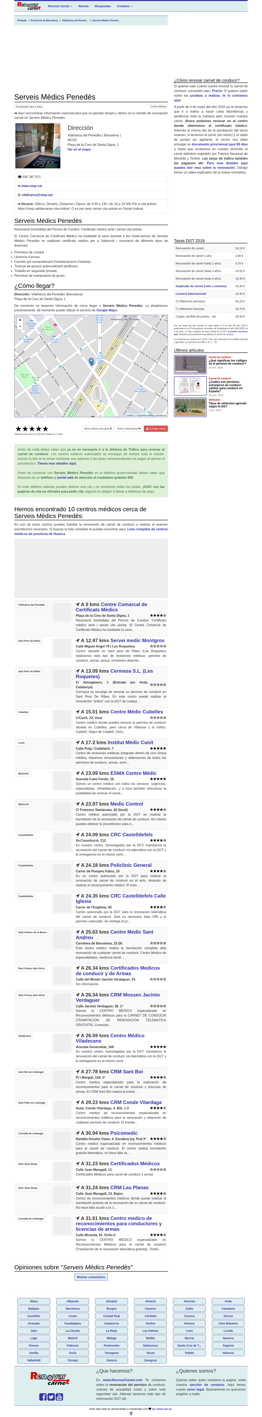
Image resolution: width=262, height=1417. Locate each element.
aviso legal (195, 1389)
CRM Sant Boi (127, 1071)
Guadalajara (72, 1323)
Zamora (111, 1360)
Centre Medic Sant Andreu (114, 934)
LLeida (228, 1330)
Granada (34, 1323)
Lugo (33, 1338)
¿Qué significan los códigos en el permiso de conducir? (228, 362)
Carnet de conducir (220, 357)
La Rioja (111, 1330)
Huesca (189, 1323)
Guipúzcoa (111, 1323)
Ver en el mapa (79, 149)
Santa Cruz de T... (189, 1345)
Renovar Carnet (60, 6)
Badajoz (33, 1308)
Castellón (33, 1316)
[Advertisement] (91, 59)
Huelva (150, 1323)
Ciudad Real (111, 1316)
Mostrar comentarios (91, 1277)
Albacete (73, 1301)
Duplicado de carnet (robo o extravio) (201, 286)
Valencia (228, 1353)
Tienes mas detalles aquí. (57, 463)
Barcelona (73, 1308)
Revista (83, 6)
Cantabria (228, 1308)
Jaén (33, 1330)
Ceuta (73, 1316)
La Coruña (73, 1330)
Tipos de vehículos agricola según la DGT (227, 405)
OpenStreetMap (146, 415)
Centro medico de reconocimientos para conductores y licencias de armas (119, 1223)
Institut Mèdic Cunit (130, 742)
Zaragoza (150, 1360)
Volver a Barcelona (129, 428)
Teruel (150, 1353)
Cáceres (150, 1308)
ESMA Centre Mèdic (134, 773)
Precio (217, 91)
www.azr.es (164, 1408)
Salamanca (150, 1345)
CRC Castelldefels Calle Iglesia (121, 898)
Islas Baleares (228, 1323)
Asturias (189, 1301)
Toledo (189, 1353)
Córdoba (150, 1316)
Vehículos (214, 399)
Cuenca (189, 1316)
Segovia (228, 1345)
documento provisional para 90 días (220, 144)
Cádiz (189, 1308)
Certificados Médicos (135, 1163)
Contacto (124, 6)
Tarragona (111, 1353)
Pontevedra (111, 1345)
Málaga (111, 1338)
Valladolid (33, 1360)
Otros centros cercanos (97, 428)
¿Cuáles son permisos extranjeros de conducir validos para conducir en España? (226, 386)
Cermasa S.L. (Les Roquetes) (114, 673)
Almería (150, 1301)
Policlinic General (131, 865)
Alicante (111, 1301)
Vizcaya (72, 1360)
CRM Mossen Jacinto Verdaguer (118, 997)
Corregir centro (156, 428)
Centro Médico (159, 106)
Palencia (73, 1345)
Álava (33, 1301)
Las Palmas (150, 1330)
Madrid (72, 1338)
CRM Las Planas (130, 1187)
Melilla (150, 1338)
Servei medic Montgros (138, 640)
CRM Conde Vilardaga (136, 1102)
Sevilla (33, 1353)
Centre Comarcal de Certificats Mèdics (111, 607)
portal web (65, 477)
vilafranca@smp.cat (37, 195)
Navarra (228, 1338)
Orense (34, 1345)
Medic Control (127, 804)
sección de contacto (207, 1384)
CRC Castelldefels (132, 834)
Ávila (228, 1301)
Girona (228, 1316)
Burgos (112, 1308)
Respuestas (103, 6)
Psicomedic (124, 1133)
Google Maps (106, 310)
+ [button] (20, 320)
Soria (72, 1353)
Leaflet (129, 415)
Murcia (189, 1338)
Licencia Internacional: (191, 293)
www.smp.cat (31, 186)
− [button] (20, 327)
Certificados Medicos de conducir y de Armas (118, 970)
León (189, 1330)
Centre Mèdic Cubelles (137, 711)
